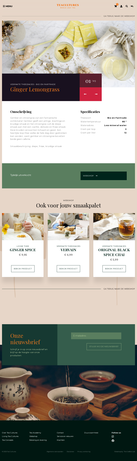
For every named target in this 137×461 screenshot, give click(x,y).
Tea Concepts (7, 440)
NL (132, 6)
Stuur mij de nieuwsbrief (104, 347)
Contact (60, 433)
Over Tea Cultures (9, 433)
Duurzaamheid (91, 433)
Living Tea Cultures (10, 436)
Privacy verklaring (83, 451)
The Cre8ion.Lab (129, 451)
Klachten (61, 440)
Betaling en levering (38, 440)
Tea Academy (35, 433)
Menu (7, 6)
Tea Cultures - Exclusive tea (68, 6)
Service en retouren (65, 436)
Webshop (90, 176)
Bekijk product (23, 269)
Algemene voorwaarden (55, 451)
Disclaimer (70, 451)
